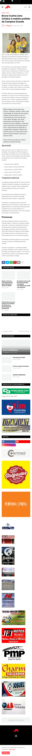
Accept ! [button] (5, 753)
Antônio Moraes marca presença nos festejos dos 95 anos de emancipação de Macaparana (8, 305)
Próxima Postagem (24, 331)
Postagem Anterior (8, 331)
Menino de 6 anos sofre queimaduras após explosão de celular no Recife (7, 283)
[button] (2, 7)
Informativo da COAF (19, 357)
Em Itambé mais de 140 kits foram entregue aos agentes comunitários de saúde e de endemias (23, 284)
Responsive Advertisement (16, 720)
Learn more (12, 749)
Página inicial (5, 12)
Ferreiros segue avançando (21, 366)
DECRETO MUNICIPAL (19, 375)
